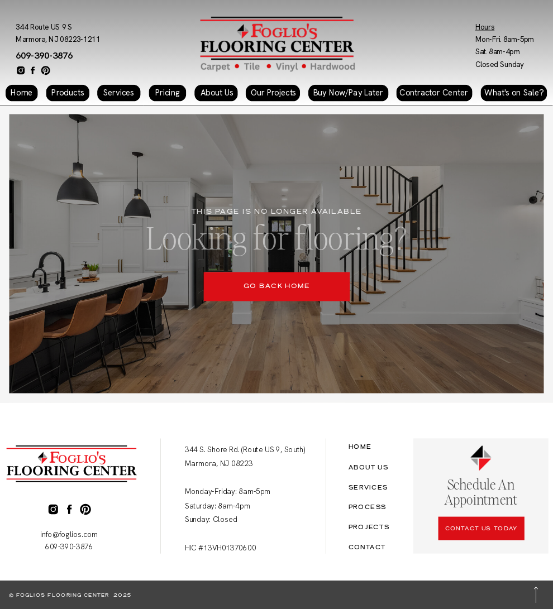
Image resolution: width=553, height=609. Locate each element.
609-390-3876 (44, 55)
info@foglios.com (69, 534)
